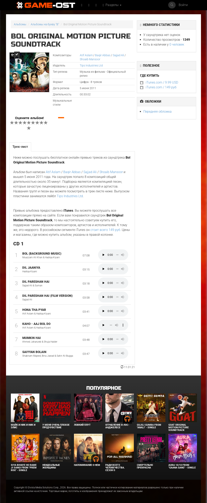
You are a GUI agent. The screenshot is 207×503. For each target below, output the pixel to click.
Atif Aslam (86, 55)
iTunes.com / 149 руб (161, 87)
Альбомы (20, 24)
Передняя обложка (157, 111)
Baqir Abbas (102, 55)
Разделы (112, 5)
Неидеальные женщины (51, 466)
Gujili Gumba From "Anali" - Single (149, 426)
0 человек (176, 44)
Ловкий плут (82, 424)
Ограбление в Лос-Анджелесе (117, 426)
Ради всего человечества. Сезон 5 (115, 468)
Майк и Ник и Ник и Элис (23, 426)
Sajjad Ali (118, 55)
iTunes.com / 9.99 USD (162, 82)
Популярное (103, 388)
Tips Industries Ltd (91, 65)
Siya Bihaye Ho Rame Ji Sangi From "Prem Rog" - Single (24, 468)
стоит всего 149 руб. (105, 230)
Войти (183, 5)
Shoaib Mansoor (90, 59)
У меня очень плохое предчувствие (56, 426)
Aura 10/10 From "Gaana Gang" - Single (182, 466)
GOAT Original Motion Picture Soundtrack (178, 427)
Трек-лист (20, 147)
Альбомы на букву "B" (45, 24)
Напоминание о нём (87, 465)
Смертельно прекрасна (145, 466)
